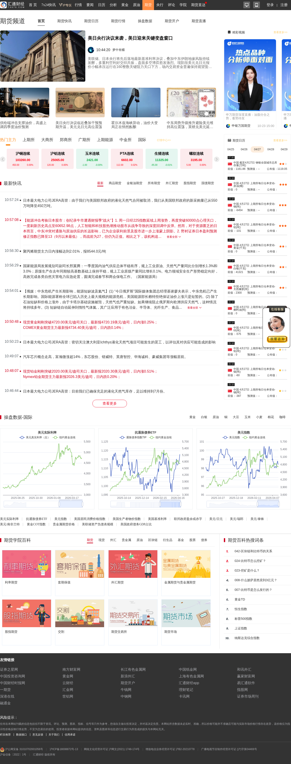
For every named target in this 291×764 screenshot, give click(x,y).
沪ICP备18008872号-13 (64, 749)
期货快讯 (64, 21)
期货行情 (118, 21)
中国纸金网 (188, 669)
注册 (284, 5)
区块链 (153, 540)
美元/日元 (216, 519)
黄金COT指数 (36, 524)
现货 (101, 540)
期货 (148, 5)
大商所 (47, 140)
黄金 (124, 5)
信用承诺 (70, 734)
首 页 (33, 5)
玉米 (247, 417)
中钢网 (126, 696)
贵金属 (126, 540)
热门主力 (8, 140)
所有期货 (154, 183)
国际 (142, 140)
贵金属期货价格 (64, 524)
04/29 (284, 149)
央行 (159, 5)
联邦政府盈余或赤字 (188, 519)
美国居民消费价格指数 (89, 519)
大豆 (236, 417)
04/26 (244, 149)
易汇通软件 (246, 683)
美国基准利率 (157, 519)
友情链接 (7, 660)
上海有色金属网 (191, 676)
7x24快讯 (48, 5)
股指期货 (190, 183)
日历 (101, 5)
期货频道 (12, 20)
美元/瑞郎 (236, 519)
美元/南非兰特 (10, 524)
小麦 (259, 417)
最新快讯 (12, 183)
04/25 (230, 149)
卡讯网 (184, 696)
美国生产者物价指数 (127, 519)
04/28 (270, 149)
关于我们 (54, 734)
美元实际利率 (9, 519)
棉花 (271, 417)
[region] (111, 295)
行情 (78, 5)
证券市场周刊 (248, 696)
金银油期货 (134, 183)
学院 (183, 5)
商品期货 (115, 183)
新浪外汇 (128, 676)
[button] (216, 159)
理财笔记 (186, 690)
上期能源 (105, 140)
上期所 (29, 140)
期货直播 (199, 21)
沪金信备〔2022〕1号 (13, 754)
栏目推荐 (5, 734)
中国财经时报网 (12, 683)
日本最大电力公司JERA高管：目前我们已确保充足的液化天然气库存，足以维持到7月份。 (95, 391)
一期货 (5, 690)
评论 (171, 5)
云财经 (67, 683)
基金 (181, 540)
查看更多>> (280, 32)
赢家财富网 (246, 676)
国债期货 (207, 183)
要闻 (90, 5)
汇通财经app (189, 683)
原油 (136, 5)
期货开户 (172, 21)
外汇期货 (172, 183)
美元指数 (60, 519)
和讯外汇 (244, 669)
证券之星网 (9, 669)
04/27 (257, 149)
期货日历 (91, 21)
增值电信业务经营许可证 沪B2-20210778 (170, 749)
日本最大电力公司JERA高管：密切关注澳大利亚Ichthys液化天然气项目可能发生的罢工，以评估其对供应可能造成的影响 (119, 342)
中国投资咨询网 (12, 676)
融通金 (5, 703)
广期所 (84, 140)
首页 (41, 21)
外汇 (113, 540)
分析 (113, 5)
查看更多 (110, 403)
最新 (100, 183)
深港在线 (7, 696)
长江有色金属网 (133, 669)
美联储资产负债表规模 (97, 524)
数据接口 (21, 734)
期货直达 (198, 5)
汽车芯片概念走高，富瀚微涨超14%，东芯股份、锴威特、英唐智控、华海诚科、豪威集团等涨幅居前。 (105, 357)
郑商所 (66, 140)
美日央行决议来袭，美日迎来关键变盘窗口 (130, 38)
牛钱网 (126, 690)
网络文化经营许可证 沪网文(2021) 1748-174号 (111, 749)
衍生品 (167, 540)
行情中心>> (164, 140)
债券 (204, 540)
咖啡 (282, 417)
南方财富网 (71, 669)
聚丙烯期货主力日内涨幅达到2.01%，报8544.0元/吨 (64, 251)
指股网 (242, 690)
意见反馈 (37, 734)
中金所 (126, 140)
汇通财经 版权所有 (44, 754)
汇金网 (67, 690)
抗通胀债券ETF (36, 519)
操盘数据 (145, 21)
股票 (192, 540)
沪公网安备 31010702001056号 (21, 749)
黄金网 (67, 676)
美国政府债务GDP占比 (136, 524)
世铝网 (67, 696)
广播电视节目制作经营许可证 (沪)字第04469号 (229, 749)
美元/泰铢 (257, 519)
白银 (204, 417)
